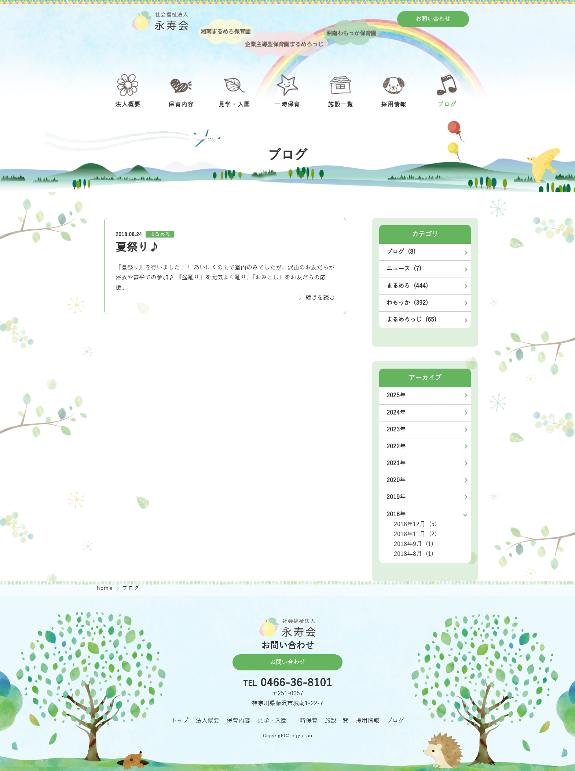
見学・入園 (272, 720)
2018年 (396, 514)
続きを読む (320, 297)
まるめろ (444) (407, 286)
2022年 (396, 446)
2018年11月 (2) (415, 534)
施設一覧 (336, 720)
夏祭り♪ (138, 248)
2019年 (396, 497)
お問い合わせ (433, 19)
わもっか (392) (407, 303)
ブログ (395, 720)
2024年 (396, 412)
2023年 (396, 429)
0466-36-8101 (296, 683)
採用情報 (367, 720)
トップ (179, 720)
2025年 (396, 395)
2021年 (396, 463)
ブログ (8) (401, 252)
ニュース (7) (404, 268)
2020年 (396, 480)
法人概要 (207, 720)
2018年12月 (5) (415, 524)
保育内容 (238, 720)
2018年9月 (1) (413, 544)
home (105, 588)
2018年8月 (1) (413, 554)
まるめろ (160, 234)
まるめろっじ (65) (411, 319)
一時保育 (306, 720)
